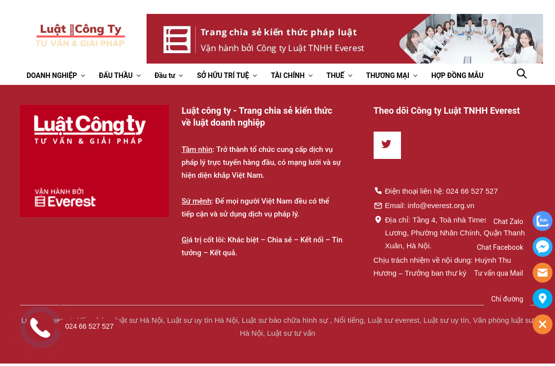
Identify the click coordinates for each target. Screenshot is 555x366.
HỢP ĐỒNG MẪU (457, 75)
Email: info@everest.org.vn (424, 205)
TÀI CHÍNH (288, 75)
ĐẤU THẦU (116, 75)
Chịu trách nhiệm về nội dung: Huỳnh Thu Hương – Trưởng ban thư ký (442, 266)
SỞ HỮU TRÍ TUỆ (223, 75)
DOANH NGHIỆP (52, 75)
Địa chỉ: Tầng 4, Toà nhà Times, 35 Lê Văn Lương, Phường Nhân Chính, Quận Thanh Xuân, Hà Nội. (450, 232)
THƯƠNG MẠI (387, 75)
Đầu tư (165, 75)
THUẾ (335, 75)
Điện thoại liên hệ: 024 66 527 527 (436, 190)
